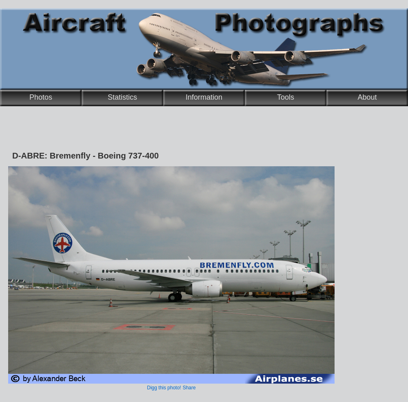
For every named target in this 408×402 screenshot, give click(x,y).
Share (189, 388)
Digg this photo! (164, 388)
